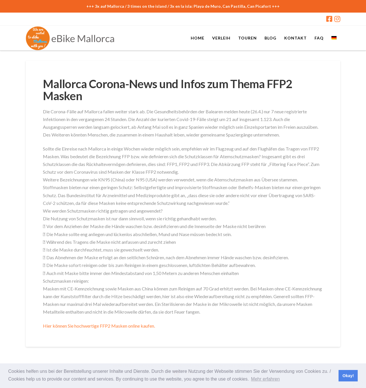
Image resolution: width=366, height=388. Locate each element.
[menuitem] (333, 37)
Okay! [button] (348, 375)
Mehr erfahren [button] (265, 379)
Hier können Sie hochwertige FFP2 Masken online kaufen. (99, 325)
